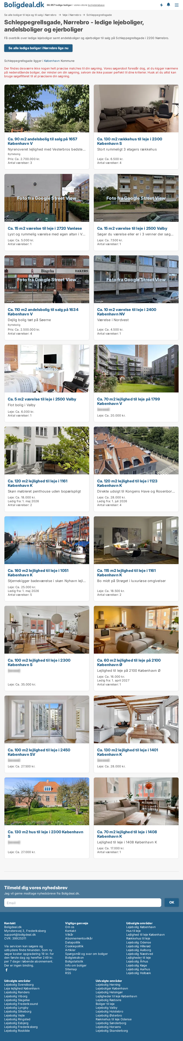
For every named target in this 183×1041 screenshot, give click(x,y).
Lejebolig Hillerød (138, 946)
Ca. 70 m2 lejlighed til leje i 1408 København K (127, 834)
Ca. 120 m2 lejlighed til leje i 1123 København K (127, 483)
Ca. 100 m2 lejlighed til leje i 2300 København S (39, 662)
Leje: (100, 159)
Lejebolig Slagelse (17, 1000)
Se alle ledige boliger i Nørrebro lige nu (38, 48)
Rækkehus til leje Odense (114, 1019)
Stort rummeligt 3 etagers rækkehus (127, 149)
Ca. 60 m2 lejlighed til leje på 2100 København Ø (129, 662)
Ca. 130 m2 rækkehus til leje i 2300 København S (129, 141)
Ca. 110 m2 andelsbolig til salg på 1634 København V (43, 311)
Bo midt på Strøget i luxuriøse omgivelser (131, 581)
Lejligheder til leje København (116, 996)
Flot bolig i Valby (22, 405)
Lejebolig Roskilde (17, 1030)
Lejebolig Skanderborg (112, 1030)
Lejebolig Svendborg (19, 984)
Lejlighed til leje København (145, 934)
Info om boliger (75, 965)
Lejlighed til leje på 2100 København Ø (129, 670)
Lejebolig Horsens (108, 1027)
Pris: (11, 159)
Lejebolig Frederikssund (21, 1004)
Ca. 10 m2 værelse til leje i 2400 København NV (126, 311)
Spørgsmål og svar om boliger (86, 953)
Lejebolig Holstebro (109, 1011)
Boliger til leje (105, 1004)
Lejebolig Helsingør (109, 992)
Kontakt (70, 930)
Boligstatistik (74, 961)
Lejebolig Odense (138, 942)
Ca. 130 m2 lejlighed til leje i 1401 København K (127, 752)
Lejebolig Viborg (15, 996)
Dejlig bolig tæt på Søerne (29, 320)
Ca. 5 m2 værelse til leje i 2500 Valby (42, 399)
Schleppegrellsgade (99, 15)
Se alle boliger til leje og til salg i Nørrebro (30, 14)
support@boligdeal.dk (20, 934)
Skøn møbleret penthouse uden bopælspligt (44, 491)
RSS (68, 973)
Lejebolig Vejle (14, 1015)
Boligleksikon (74, 957)
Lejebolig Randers (17, 992)
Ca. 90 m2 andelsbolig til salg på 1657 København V (42, 141)
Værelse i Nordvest (113, 320)
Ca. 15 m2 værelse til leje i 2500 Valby (132, 228)
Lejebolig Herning (108, 984)
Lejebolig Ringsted (17, 1019)
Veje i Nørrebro (71, 14)
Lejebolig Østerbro (109, 1015)
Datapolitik (72, 942)
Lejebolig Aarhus (138, 969)
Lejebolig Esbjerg (16, 1023)
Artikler (70, 950)
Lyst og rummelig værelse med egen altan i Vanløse (50, 234)
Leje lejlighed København (21, 988)
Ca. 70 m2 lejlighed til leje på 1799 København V (128, 401)
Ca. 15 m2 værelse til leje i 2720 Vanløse (45, 228)
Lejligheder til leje (138, 957)
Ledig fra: (15, 501)
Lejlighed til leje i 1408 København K (127, 842)
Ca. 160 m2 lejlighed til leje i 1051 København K (38, 572)
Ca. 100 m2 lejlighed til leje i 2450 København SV (39, 752)
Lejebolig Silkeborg (17, 1011)
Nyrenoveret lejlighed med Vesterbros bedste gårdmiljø (53, 149)
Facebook (6, 970)
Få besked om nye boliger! (161, 5)
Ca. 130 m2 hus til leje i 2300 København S (45, 834)
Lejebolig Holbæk (138, 973)
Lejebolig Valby (106, 1007)
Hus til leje (133, 930)
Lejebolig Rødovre (108, 1000)
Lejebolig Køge (136, 965)
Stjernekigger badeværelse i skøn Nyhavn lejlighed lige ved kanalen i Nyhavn (72, 581)
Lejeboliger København (112, 988)
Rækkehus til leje (138, 938)
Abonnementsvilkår (78, 938)
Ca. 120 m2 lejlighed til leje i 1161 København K (37, 483)
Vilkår (69, 934)
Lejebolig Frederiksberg (21, 1027)
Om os (69, 927)
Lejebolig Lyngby (16, 1007)
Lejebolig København (141, 927)
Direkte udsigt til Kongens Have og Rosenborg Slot (139, 491)
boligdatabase (96, 5)
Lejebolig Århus (137, 961)
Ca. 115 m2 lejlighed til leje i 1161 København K (126, 572)
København (52, 60)
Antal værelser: (18, 162)
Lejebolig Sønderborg (111, 1023)
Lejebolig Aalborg (138, 950)
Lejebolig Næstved (139, 953)
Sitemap (71, 969)
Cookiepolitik (74, 946)
